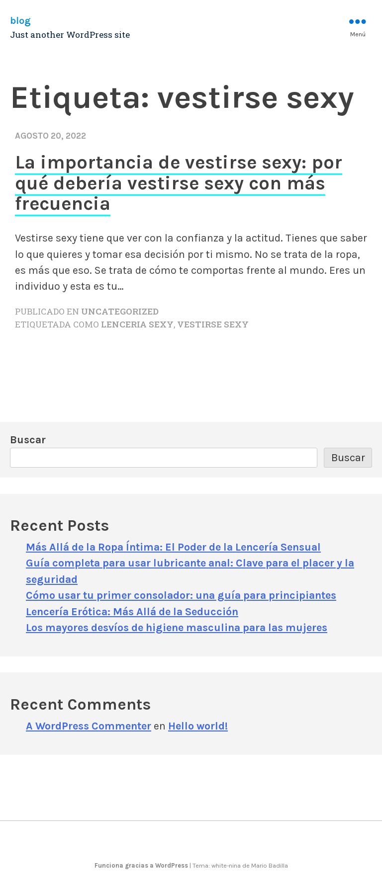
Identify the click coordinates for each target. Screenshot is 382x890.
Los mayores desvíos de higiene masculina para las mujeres (176, 627)
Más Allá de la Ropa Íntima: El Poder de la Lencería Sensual (173, 547)
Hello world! (198, 726)
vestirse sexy (213, 324)
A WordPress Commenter (88, 726)
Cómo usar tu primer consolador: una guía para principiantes (181, 595)
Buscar (28, 439)
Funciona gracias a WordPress (142, 865)
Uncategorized (120, 311)
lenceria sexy (137, 324)
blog (20, 20)
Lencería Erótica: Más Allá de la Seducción (132, 611)
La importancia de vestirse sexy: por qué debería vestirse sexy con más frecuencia (178, 183)
